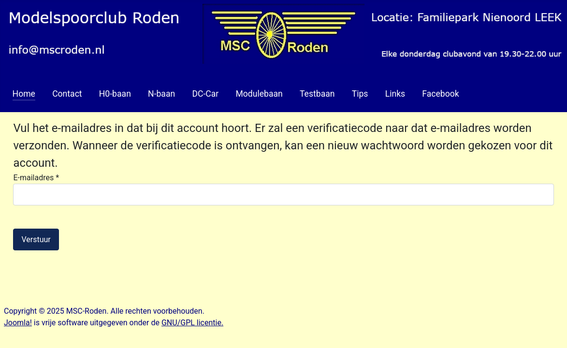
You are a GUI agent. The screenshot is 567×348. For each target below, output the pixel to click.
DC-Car (205, 94)
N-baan (161, 94)
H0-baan (115, 94)
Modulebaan (258, 94)
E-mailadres (36, 177)
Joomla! (18, 322)
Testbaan (317, 94)
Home (24, 94)
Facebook (440, 94)
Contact (67, 94)
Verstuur (35, 239)
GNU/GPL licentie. (192, 322)
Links (395, 94)
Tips (360, 94)
